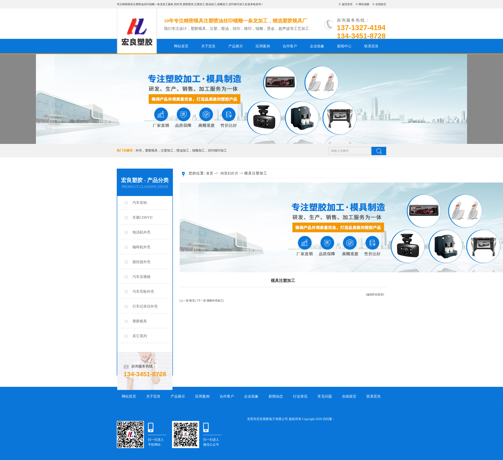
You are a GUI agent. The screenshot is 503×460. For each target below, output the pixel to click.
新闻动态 (276, 396)
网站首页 (181, 46)
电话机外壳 (141, 232)
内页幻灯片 (229, 173)
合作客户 (290, 46)
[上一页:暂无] (188, 300)
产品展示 (235, 46)
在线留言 (380, 4)
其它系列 (139, 336)
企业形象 (317, 46)
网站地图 (364, 4)
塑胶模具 (188, 4)
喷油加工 (211, 4)
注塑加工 (199, 4)
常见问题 (325, 396)
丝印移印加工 (237, 4)
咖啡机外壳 (141, 247)
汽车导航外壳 (143, 291)
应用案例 (263, 46)
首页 (209, 173)
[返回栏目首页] (375, 294)
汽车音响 (139, 203)
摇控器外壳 (141, 262)
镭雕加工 (222, 4)
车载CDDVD (142, 217)
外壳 (179, 4)
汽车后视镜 (141, 277)
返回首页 (347, 4)
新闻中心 (344, 46)
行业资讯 (300, 396)
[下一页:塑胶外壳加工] (210, 300)
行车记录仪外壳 (145, 306)
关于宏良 (208, 46)
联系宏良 (371, 46)
